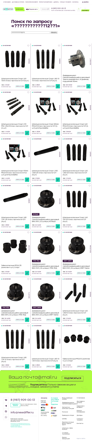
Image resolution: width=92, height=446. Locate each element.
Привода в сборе (68, 415)
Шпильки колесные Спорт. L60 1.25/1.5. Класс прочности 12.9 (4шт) (75, 313)
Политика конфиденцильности (20, 423)
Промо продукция (66, 438)
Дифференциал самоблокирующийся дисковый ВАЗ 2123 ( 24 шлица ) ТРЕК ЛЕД (45, 266)
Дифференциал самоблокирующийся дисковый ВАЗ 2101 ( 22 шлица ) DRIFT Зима (45, 313)
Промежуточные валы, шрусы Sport (68, 423)
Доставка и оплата (18, 2)
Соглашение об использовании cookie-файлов (20, 425)
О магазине (7, 2)
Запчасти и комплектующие (68, 408)
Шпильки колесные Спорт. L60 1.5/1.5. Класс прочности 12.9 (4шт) (15, 79)
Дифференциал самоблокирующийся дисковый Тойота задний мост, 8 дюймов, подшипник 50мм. (76, 78)
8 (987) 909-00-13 (58, 8)
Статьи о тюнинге (65, 2)
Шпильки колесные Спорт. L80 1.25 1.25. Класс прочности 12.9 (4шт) (14, 219)
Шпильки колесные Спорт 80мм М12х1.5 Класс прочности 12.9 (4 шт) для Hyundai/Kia (45, 126)
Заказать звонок (15, 405)
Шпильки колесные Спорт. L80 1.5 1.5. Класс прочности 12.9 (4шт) (45, 79)
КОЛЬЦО (35, 214)
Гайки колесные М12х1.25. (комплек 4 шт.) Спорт (11, 266)
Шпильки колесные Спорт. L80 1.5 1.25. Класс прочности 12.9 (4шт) (45, 360)
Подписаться (72, 378)
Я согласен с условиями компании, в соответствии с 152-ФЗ (19, 386)
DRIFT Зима (68, 261)
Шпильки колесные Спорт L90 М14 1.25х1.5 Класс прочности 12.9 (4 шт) (14, 126)
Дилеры (56, 2)
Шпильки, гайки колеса (67, 429)
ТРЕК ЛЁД (36, 261)
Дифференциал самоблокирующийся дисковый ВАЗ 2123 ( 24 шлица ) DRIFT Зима (76, 266)
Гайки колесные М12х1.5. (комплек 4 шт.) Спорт (76, 360)
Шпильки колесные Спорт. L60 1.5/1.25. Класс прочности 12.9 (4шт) (75, 219)
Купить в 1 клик (20, 86)
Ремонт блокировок (45, 2)
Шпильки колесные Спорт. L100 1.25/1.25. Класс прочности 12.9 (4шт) (45, 173)
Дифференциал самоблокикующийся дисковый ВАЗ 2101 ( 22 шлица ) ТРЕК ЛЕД (14, 313)
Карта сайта (81, 438)
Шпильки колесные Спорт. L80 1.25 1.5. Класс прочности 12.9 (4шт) (14, 359)
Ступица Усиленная (66, 433)
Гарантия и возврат (31, 2)
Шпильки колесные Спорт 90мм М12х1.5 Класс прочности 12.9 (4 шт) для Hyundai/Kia (14, 173)
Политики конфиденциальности (18, 385)
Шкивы (64, 418)
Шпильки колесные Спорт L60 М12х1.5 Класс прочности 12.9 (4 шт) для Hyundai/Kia (75, 126)
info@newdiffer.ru (22, 412)
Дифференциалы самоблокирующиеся (68, 403)
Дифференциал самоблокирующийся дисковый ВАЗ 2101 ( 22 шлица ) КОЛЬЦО (45, 219)
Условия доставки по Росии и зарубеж (55, 401)
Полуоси (65, 412)
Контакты (75, 2)
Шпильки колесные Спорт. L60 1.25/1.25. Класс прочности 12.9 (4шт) (75, 173)
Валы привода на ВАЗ (67, 398)
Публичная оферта (16, 426)
